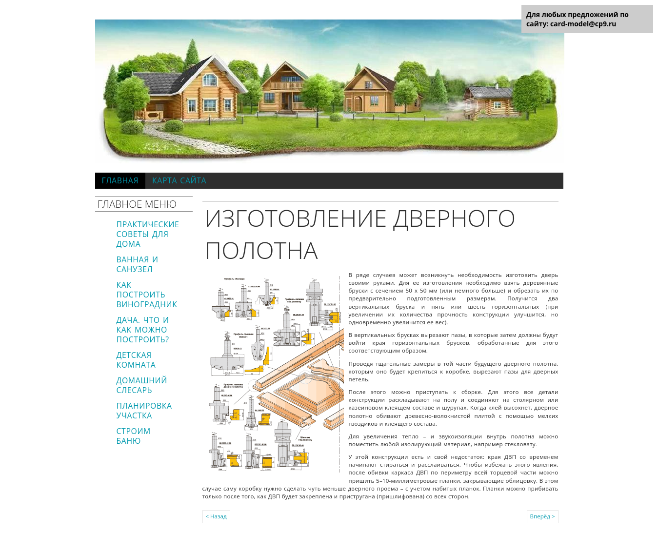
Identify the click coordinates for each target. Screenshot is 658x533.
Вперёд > (542, 516)
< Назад (216, 516)
